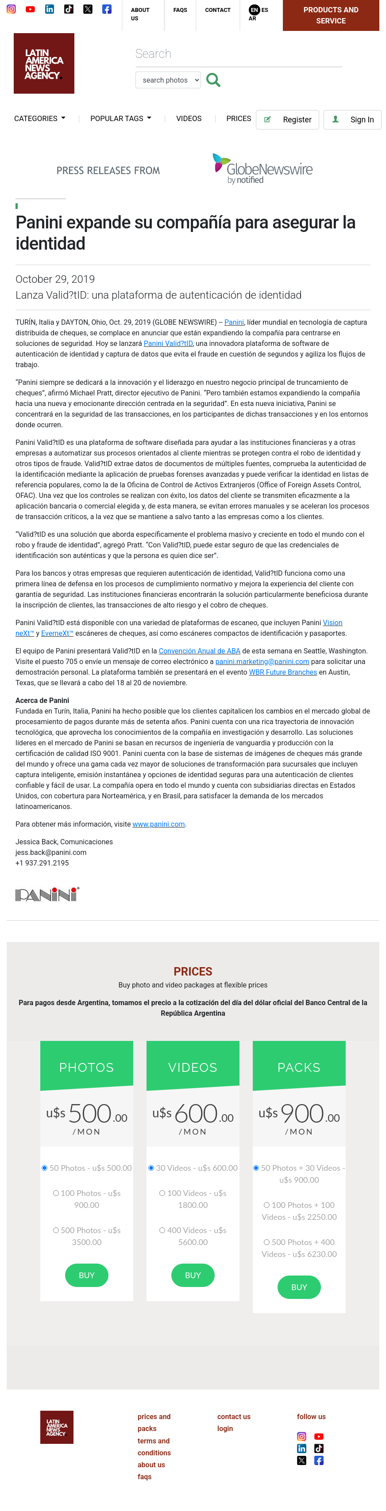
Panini (234, 322)
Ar (252, 18)
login (225, 1428)
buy (87, 1275)
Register (287, 119)
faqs (180, 10)
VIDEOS (188, 118)
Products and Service (331, 15)
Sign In (352, 119)
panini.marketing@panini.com (262, 661)
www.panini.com (158, 824)
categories (36, 118)
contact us (234, 1416)
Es (265, 10)
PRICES (239, 118)
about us (151, 1465)
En (254, 10)
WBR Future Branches (283, 672)
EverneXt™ (57, 633)
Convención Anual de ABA (200, 651)
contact (218, 10)
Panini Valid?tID (168, 343)
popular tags (117, 118)
